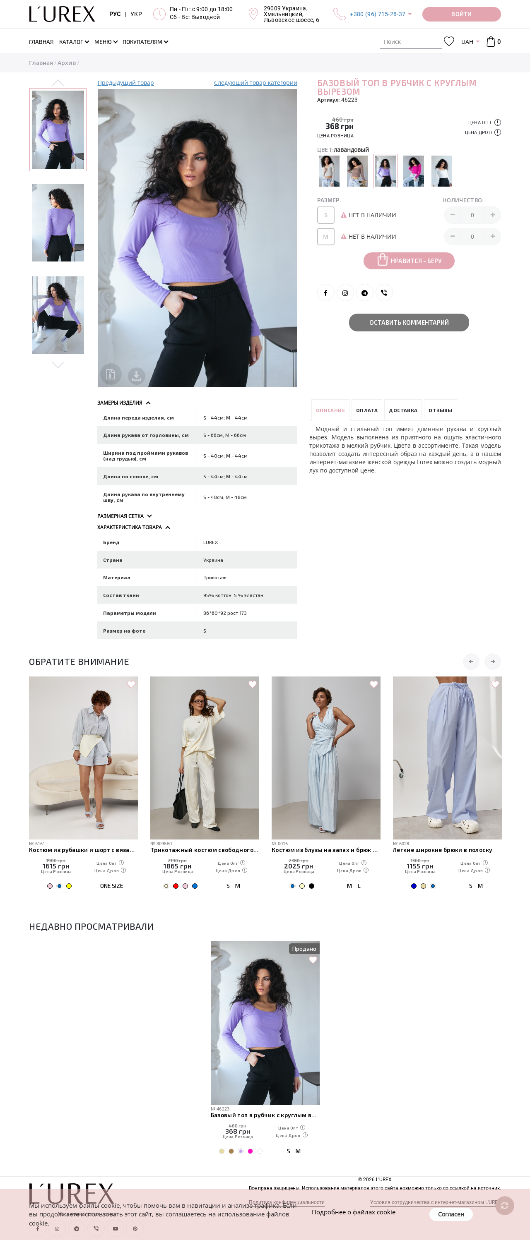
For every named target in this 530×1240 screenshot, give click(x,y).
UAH (467, 42)
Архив (67, 63)
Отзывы (440, 410)
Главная (41, 63)
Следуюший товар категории (255, 82)
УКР (136, 14)
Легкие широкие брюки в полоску (442, 849)
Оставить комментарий (409, 322)
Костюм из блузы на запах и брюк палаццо (326, 849)
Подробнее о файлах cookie (353, 1212)
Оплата (367, 410)
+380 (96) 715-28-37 (377, 14)
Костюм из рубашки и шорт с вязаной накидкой (83, 849)
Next (58, 364)
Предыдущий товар (126, 82)
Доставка (403, 410)
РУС (115, 14)
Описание (330, 410)
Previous (58, 83)
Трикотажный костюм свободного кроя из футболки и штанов (204, 849)
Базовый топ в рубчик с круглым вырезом (265, 1114)
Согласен (451, 1214)
